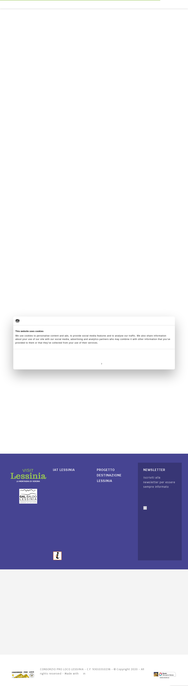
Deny (41, 363)
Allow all (147, 363)
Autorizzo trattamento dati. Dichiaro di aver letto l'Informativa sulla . (157, 522)
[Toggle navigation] (186, 4)
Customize (94, 363)
